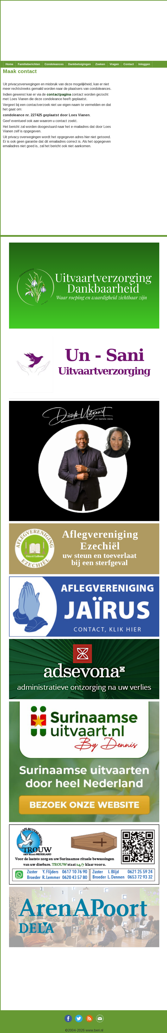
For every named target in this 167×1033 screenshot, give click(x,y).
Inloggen (144, 64)
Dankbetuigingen (79, 64)
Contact (128, 64)
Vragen (114, 64)
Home (9, 64)
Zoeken (100, 64)
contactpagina (59, 94)
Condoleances (54, 64)
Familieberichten (29, 64)
